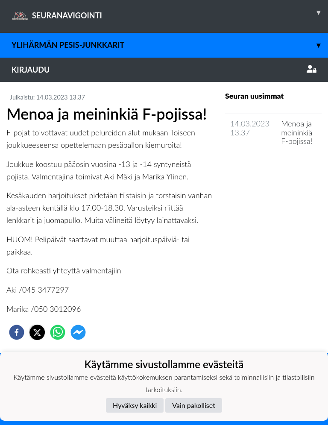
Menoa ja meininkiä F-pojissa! (296, 132)
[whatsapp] (57, 332)
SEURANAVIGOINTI (170, 12)
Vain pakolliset (193, 405)
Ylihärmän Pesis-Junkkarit (170, 45)
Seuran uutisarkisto (263, 165)
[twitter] (37, 332)
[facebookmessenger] (78, 332)
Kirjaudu (164, 69)
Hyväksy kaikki (135, 405)
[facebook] (16, 332)
